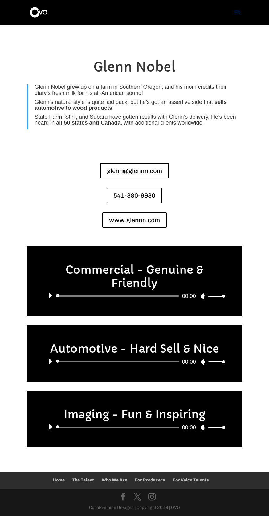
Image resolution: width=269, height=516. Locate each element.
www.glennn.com (134, 220)
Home (59, 480)
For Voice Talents (191, 480)
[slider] (118, 296)
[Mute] (203, 296)
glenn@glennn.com (134, 170)
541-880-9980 (134, 195)
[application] (134, 296)
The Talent (83, 480)
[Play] (50, 296)
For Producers (150, 480)
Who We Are (114, 480)
